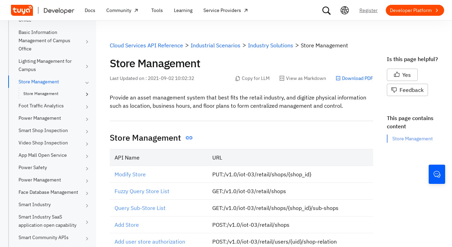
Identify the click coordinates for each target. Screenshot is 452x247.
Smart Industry (35, 204)
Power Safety (33, 167)
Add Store (127, 224)
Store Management (39, 82)
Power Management (40, 118)
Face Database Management (48, 192)
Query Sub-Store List (140, 207)
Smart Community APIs (44, 237)
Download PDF (354, 78)
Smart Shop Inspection (43, 130)
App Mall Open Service (43, 155)
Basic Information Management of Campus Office (44, 40)
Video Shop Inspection (43, 143)
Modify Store (130, 174)
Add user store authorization (150, 241)
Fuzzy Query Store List (142, 191)
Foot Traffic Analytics (41, 106)
